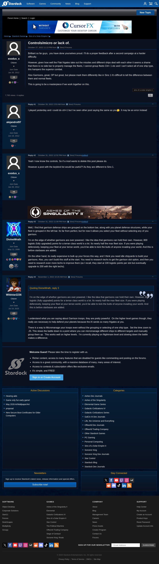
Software (30, 4)
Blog (77, 4)
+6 (14, 77)
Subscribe (148, 545)
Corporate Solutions (10, 511)
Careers (95, 518)
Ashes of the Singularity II (57, 507)
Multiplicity (6, 526)
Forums (95, 538)
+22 (13, 313)
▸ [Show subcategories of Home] (10, 36)
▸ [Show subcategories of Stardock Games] (27, 36)
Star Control (51, 522)
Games (42, 4)
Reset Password (143, 522)
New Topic (145, 12)
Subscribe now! (40, 484)
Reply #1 (32, 104)
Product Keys (142, 518)
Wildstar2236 (13, 294)
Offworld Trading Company (57, 530)
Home (6, 36)
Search (24, 18)
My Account (141, 511)
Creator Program (99, 530)
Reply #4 (32, 277)
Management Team (100, 514)
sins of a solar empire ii (143, 90)
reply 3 (55, 288)
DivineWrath (13, 239)
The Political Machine (55, 526)
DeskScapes (7, 522)
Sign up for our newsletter (94, 545)
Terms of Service (77, 559)
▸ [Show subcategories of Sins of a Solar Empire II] (50, 36)
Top (153, 104)
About (94, 507)
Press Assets (97, 526)
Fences (5, 518)
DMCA (88, 559)
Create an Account (144, 514)
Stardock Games (19, 36)
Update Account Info (145, 526)
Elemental (51, 511)
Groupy (5, 530)
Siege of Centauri (54, 534)
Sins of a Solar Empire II (39, 36)
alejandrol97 (13, 122)
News (68, 4)
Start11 (5, 514)
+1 (14, 140)
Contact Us (96, 534)
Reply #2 (32, 155)
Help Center (141, 507)
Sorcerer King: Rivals (55, 538)
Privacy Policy (64, 559)
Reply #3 (32, 222)
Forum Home (13, 18)
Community (55, 4)
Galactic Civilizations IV (56, 514)
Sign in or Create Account (46, 377)
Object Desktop (8, 507)
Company (97, 502)
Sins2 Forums (64, 47)
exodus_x (13, 58)
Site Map (97, 559)
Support (87, 4)
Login (32, 18)
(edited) (85, 155)
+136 (14, 254)
